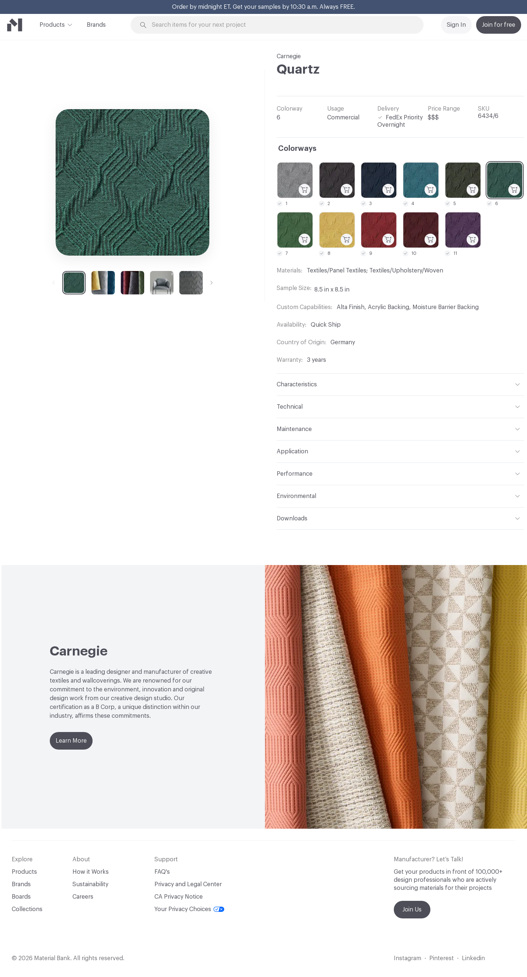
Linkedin (473, 958)
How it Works (90, 872)
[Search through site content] (281, 25)
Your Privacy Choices (189, 909)
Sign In (456, 25)
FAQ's (162, 872)
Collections (27, 909)
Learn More (71, 741)
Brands (96, 25)
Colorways (297, 148)
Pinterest (441, 958)
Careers (82, 897)
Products (52, 24)
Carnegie (289, 56)
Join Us (412, 910)
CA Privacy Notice (178, 897)
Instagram (407, 958)
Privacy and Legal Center (188, 884)
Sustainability (90, 884)
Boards (21, 897)
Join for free (498, 25)
